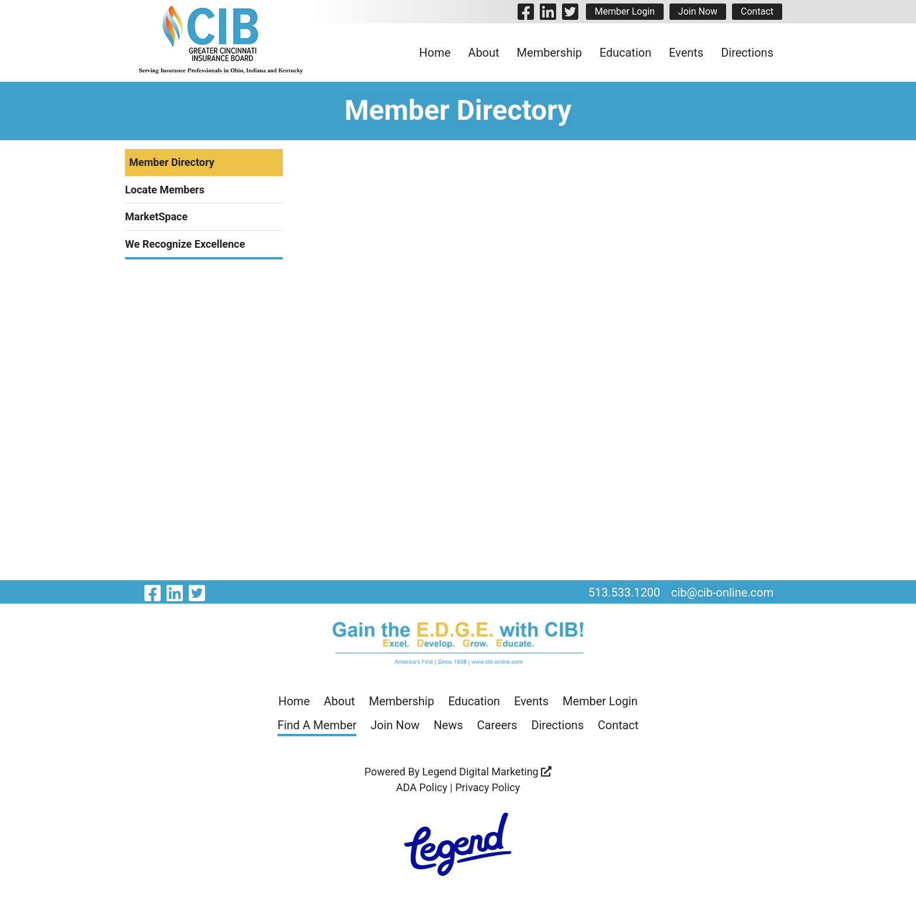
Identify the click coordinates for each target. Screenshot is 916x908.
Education (625, 53)
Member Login (625, 11)
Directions (747, 53)
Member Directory (171, 162)
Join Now (697, 11)
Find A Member (316, 725)
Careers (497, 725)
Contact (757, 11)
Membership (549, 53)
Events (686, 53)
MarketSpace (156, 216)
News (448, 725)
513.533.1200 (624, 592)
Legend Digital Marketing (487, 771)
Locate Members (164, 189)
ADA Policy (421, 787)
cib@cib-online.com (722, 592)
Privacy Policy (487, 787)
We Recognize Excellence (185, 244)
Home (435, 53)
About (483, 53)
